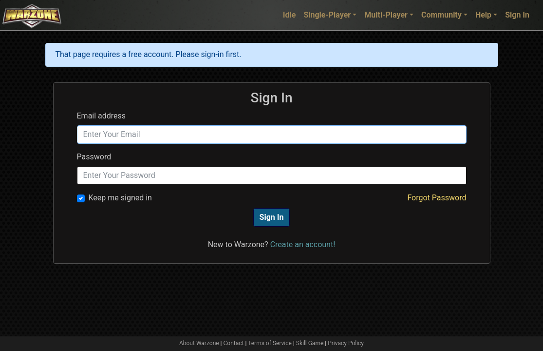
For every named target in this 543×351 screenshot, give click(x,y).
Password (94, 156)
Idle (289, 15)
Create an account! (303, 244)
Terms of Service (270, 343)
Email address (101, 115)
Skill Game (310, 343)
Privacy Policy (346, 343)
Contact (234, 343)
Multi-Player (386, 15)
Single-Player (327, 15)
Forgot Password (436, 197)
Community (441, 15)
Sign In (517, 15)
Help (483, 15)
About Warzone (199, 343)
